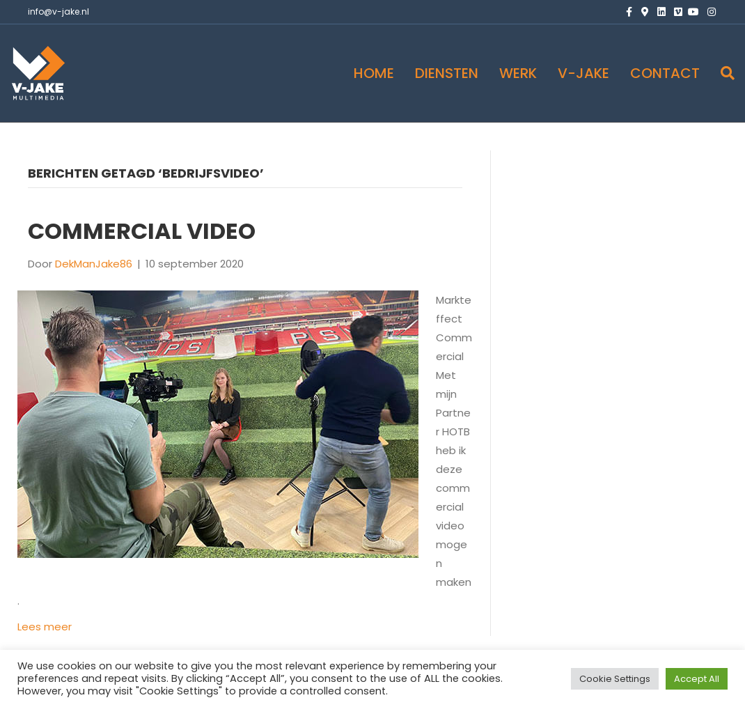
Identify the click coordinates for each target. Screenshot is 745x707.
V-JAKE (583, 73)
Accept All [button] (696, 678)
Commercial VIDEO (142, 231)
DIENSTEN (446, 73)
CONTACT (665, 73)
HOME (374, 73)
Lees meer (44, 626)
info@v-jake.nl (58, 11)
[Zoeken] (722, 73)
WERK (518, 73)
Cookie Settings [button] (614, 678)
